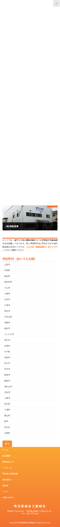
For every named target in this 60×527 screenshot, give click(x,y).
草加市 (7, 357)
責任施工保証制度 (10, 473)
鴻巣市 (7, 323)
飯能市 (7, 381)
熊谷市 (7, 311)
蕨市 (6, 421)
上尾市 (7, 264)
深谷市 (7, 392)
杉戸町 (7, 351)
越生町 (7, 276)
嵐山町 (7, 415)
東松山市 (8, 386)
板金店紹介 (7, 479)
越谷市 (7, 328)
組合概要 (6, 456)
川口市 (7, 288)
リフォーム (7, 468)
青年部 (5, 485)
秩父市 (7, 363)
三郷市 (7, 398)
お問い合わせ (8, 497)
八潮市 (7, 410)
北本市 (7, 299)
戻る (7, 443)
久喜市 (7, 305)
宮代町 (7, 404)
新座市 (7, 375)
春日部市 (8, 282)
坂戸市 (7, 340)
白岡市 (7, 346)
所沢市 (7, 369)
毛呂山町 (8, 317)
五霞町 (7, 433)
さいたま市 (9, 334)
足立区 (7, 427)
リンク (5, 491)
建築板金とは (8, 462)
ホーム (5, 450)
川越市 (7, 293)
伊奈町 (7, 270)
